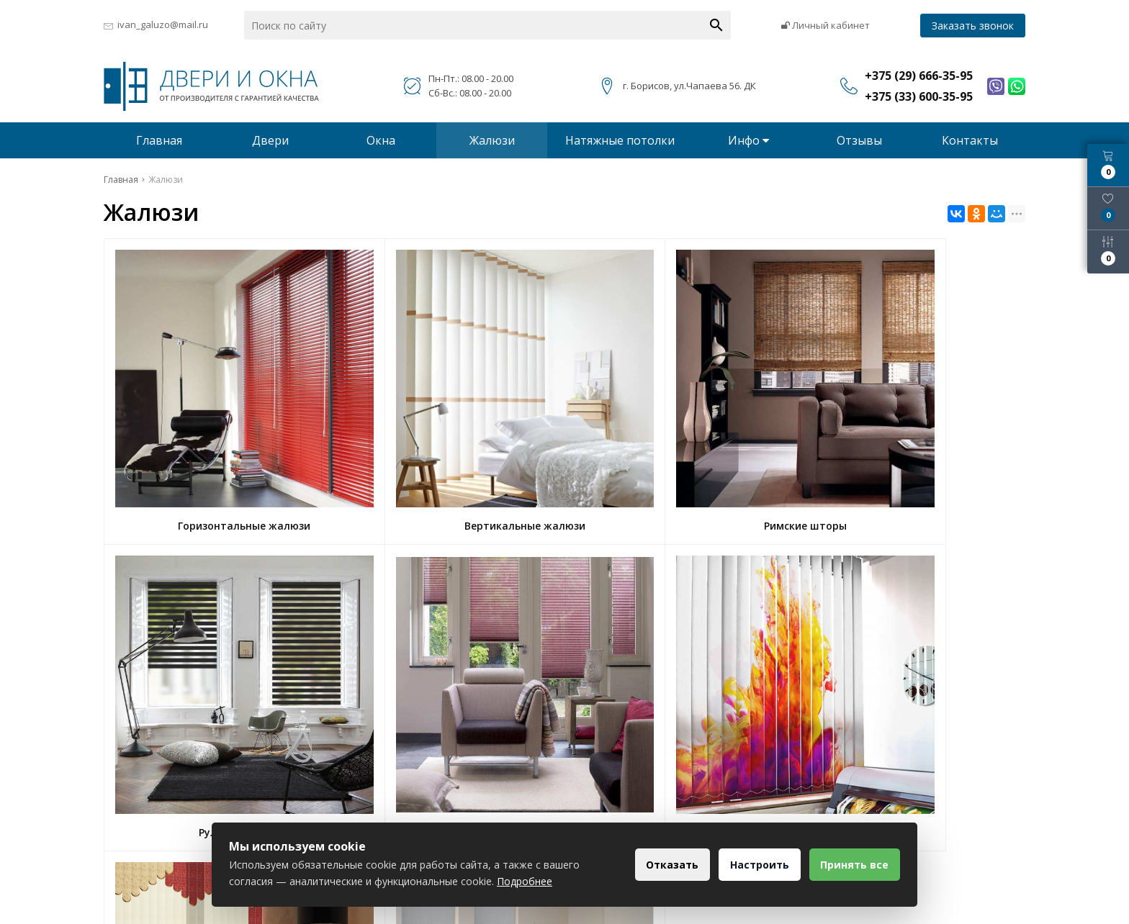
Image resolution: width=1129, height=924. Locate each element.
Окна (380, 140)
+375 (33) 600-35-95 (485, 821)
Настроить (752, 864)
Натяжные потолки (620, 140)
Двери (270, 140)
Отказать (660, 864)
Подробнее (524, 881)
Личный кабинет (825, 25)
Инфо (748, 140)
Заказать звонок (973, 25)
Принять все (852, 864)
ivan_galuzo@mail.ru (162, 24)
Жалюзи (492, 140)
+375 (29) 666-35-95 (485, 800)
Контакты (970, 140)
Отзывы (859, 140)
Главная (159, 140)
